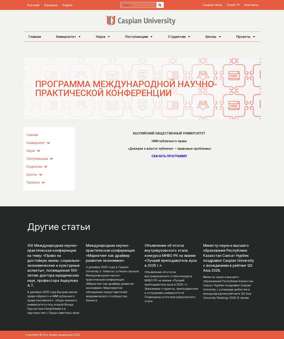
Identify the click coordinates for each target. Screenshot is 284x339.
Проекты (246, 37)
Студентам (179, 37)
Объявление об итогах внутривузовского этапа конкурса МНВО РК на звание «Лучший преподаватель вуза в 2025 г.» (171, 255)
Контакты (251, 5)
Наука (103, 37)
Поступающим (139, 37)
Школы (213, 37)
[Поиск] (160, 5)
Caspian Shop (212, 5)
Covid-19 (233, 5)
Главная (34, 37)
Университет (68, 37)
